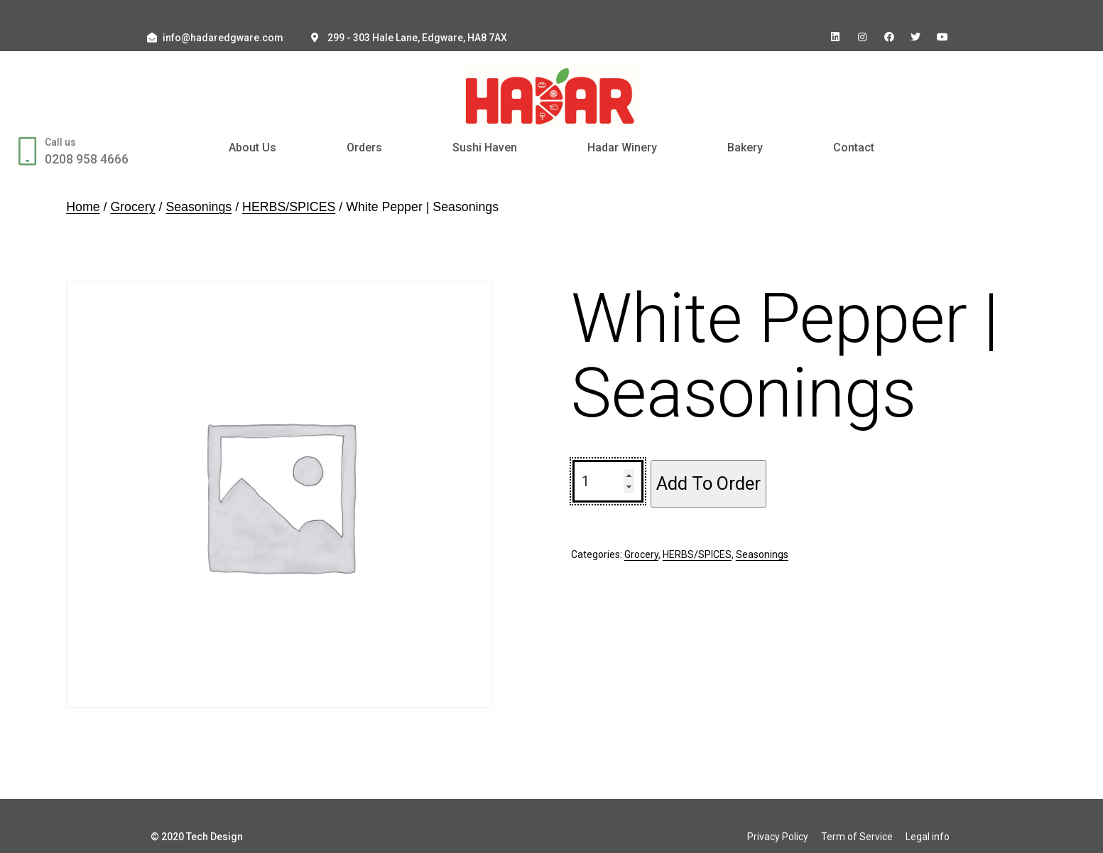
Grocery (132, 207)
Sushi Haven (484, 147)
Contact (853, 147)
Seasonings (198, 207)
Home (82, 207)
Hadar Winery (622, 147)
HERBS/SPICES (288, 207)
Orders (364, 147)
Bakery (745, 147)
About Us (252, 147)
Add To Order (708, 483)
